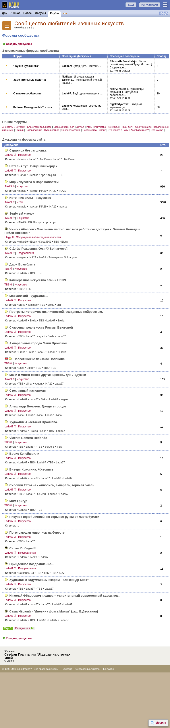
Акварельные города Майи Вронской (38, 343)
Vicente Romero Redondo (28, 438)
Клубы (54, 13)
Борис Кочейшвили (24, 453)
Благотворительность (39, 127)
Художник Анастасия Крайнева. (33, 422)
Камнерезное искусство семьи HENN (37, 280)
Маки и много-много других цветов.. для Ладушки (47, 375)
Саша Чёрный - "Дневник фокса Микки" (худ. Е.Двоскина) (53, 611)
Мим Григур (18, 501)
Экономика (157, 130)
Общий (19, 130)
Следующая (24, 628)
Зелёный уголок (21, 213)
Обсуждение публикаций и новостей (38, 237)
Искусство (100, 127)
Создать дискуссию (17, 44)
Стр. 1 (8, 628)
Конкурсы (89, 13)
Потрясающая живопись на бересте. (37, 532)
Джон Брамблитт (22, 264)
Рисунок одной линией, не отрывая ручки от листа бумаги (54, 517)
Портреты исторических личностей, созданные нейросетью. (56, 311)
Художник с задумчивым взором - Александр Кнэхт (49, 580)
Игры (89, 127)
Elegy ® (9, 237)
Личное (15, 13)
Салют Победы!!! (22, 548)
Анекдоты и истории (13, 127)
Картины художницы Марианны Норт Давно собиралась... (127, 92)
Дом (5, 13)
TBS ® (8, 268)
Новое (27, 13)
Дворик (158, 723)
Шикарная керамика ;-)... (126, 106)
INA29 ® (9, 186)
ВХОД (131, 5)
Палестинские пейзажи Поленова (39, 359)
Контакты (108, 669)
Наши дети (127, 127)
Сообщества (90, 130)
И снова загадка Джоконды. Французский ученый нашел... (82, 79)
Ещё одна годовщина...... (88, 93)
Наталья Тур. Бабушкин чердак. (33, 166)
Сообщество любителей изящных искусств (69, 23)
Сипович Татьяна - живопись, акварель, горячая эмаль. (52, 485)
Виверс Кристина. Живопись (31, 469)
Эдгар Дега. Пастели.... (87, 66)
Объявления (71, 13)
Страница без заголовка (27, 150)
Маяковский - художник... (28, 296)
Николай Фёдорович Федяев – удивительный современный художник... (64, 595)
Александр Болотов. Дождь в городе (37, 406)
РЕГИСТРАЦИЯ (149, 5)
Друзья (80, 127)
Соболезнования (70, 130)
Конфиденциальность (87, 669)
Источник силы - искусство (30, 197)
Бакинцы (105, 13)
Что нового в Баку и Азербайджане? (128, 130)
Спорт (102, 130)
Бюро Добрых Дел (64, 127)
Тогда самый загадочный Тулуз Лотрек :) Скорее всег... (131, 64)
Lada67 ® (10, 154)
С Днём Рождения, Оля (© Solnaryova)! (38, 248)
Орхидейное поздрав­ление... (31, 564)
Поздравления (34, 130)
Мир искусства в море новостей (33, 182)
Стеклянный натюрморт (27, 390)
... (12, 525)
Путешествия (51, 130)
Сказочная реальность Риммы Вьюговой (41, 327)
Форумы (40, 13)
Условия (67, 669)
